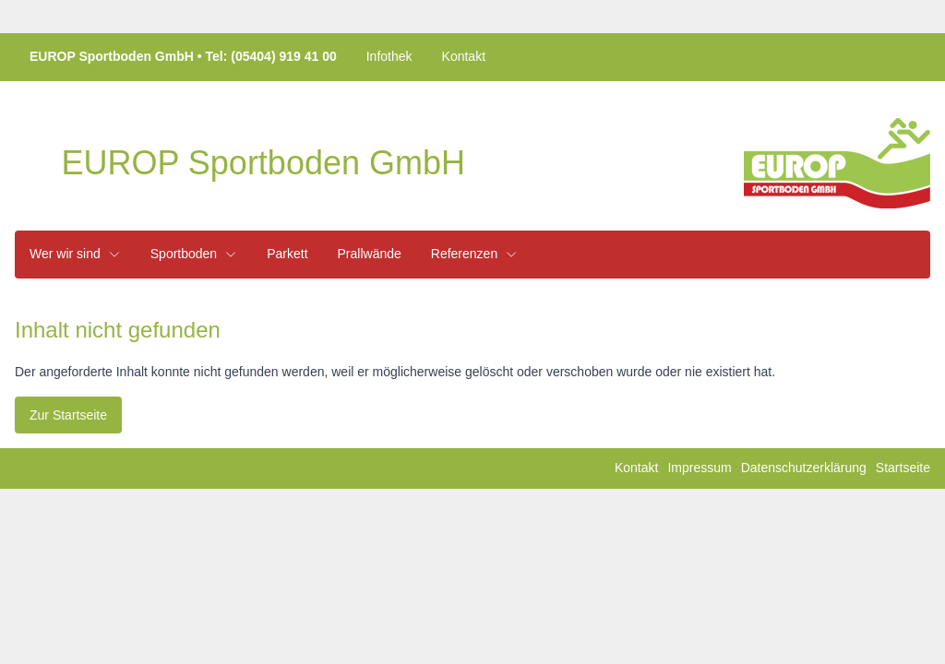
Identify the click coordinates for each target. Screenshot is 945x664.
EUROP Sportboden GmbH (263, 163)
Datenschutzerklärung (804, 467)
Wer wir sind (75, 253)
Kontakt (463, 56)
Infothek (389, 56)
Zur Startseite (68, 415)
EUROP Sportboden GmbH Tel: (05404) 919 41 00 (183, 56)
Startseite (903, 467)
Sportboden (193, 253)
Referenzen (474, 253)
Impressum (699, 467)
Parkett (287, 253)
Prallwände (369, 253)
